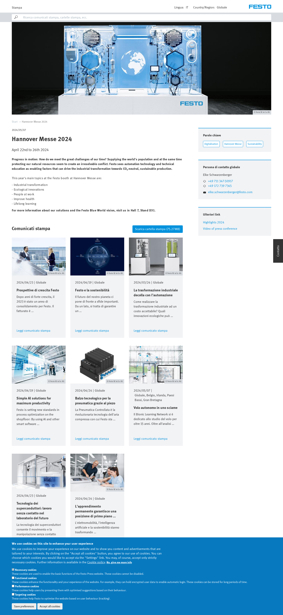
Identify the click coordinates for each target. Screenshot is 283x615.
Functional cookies (26, 588)
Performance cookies (27, 596)
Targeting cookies (25, 605)
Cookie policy (96, 572)
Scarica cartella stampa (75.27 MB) (157, 229)
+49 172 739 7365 (220, 186)
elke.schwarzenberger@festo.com (230, 192)
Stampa (17, 8)
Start (15, 121)
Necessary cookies (26, 580)
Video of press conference (220, 229)
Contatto (278, 251)
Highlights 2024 (213, 222)
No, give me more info (119, 572)
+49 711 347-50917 (220, 181)
